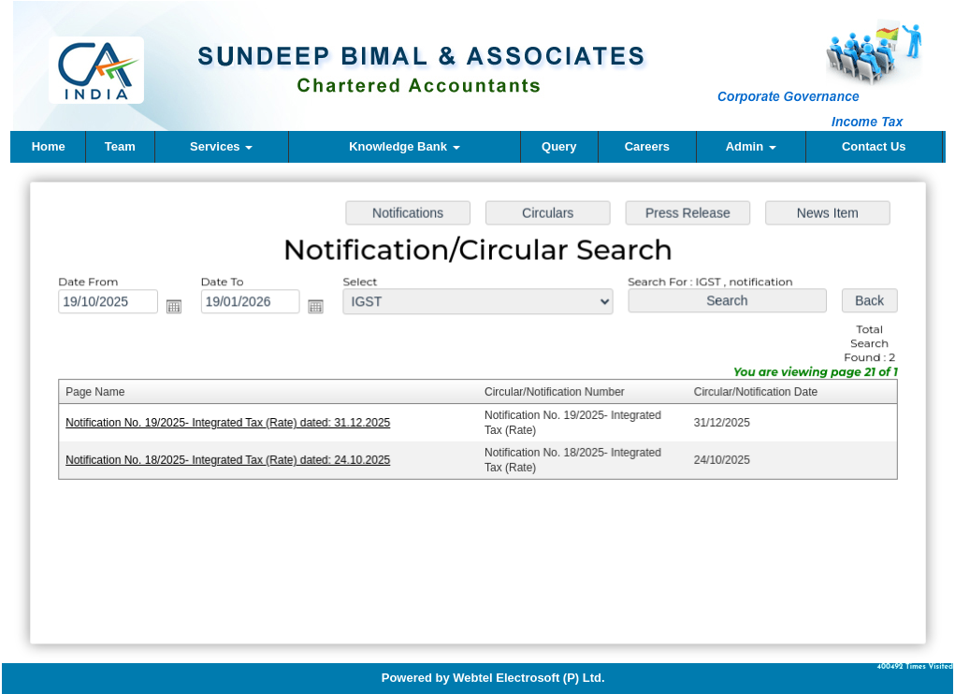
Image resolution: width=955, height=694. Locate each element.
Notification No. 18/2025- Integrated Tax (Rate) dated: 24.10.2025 (231, 459)
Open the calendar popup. (178, 308)
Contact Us (874, 146)
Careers (647, 146)
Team (120, 146)
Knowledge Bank (404, 146)
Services (221, 146)
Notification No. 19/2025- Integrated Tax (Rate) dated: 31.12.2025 (231, 422)
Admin (751, 146)
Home (48, 146)
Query (559, 146)
